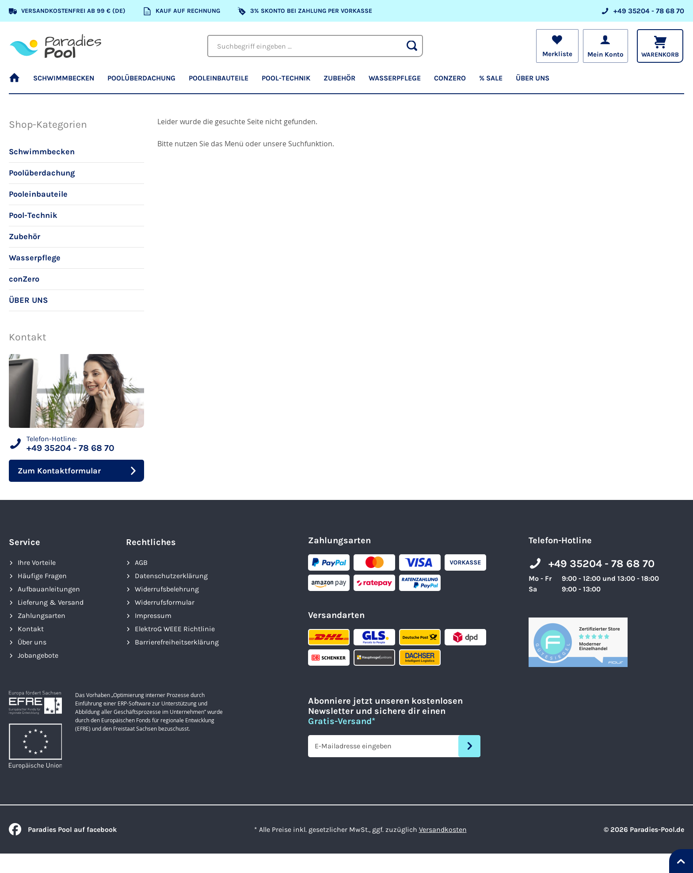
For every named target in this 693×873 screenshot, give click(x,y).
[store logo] (55, 46)
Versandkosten (443, 829)
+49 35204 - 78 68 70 (601, 563)
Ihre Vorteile (37, 562)
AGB (141, 562)
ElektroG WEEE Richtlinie (175, 629)
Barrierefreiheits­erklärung (177, 642)
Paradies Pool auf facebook (63, 829)
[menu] (346, 81)
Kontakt (31, 629)
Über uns (32, 642)
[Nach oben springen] (681, 861)
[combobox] (315, 46)
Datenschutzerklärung (171, 576)
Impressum (153, 615)
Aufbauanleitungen (49, 589)
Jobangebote (38, 655)
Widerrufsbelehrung (167, 589)
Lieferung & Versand (51, 602)
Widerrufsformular (164, 602)
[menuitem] (18, 81)
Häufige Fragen (42, 576)
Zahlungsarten (41, 615)
